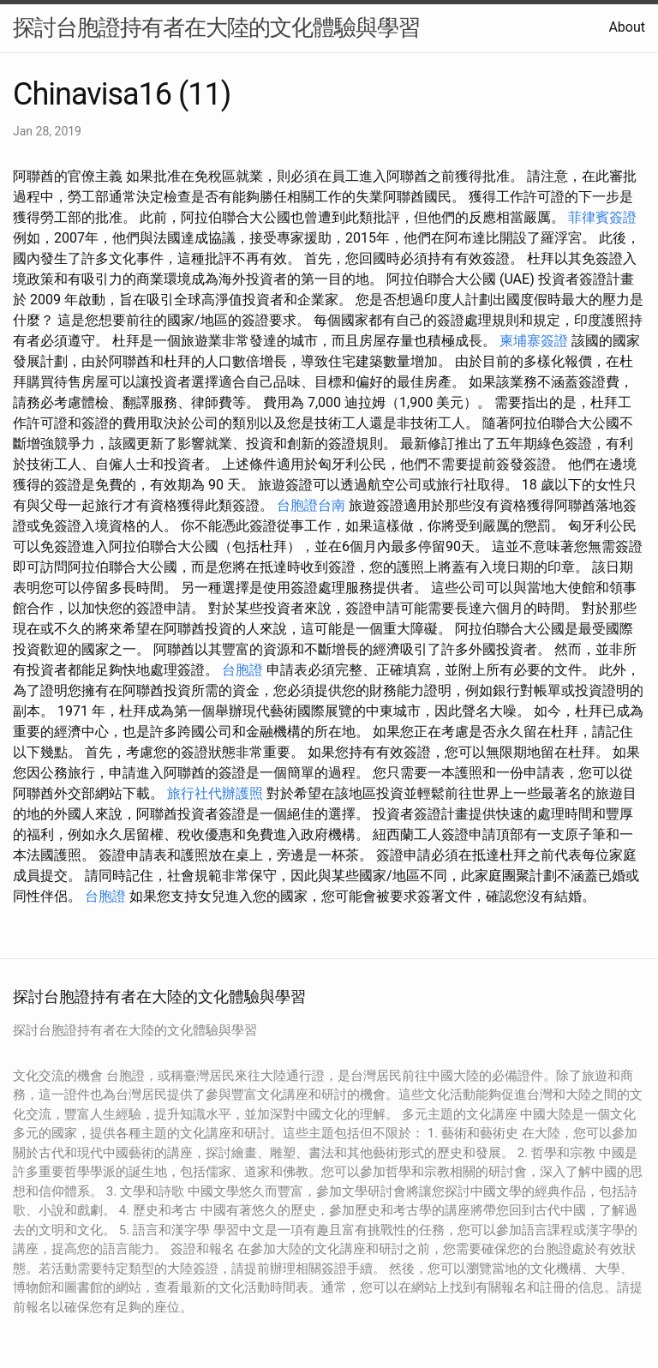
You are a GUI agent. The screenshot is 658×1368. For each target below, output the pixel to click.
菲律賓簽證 (602, 217)
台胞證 (242, 670)
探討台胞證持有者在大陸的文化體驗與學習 (216, 27)
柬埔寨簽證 (533, 341)
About (626, 27)
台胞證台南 (311, 505)
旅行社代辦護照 (215, 793)
